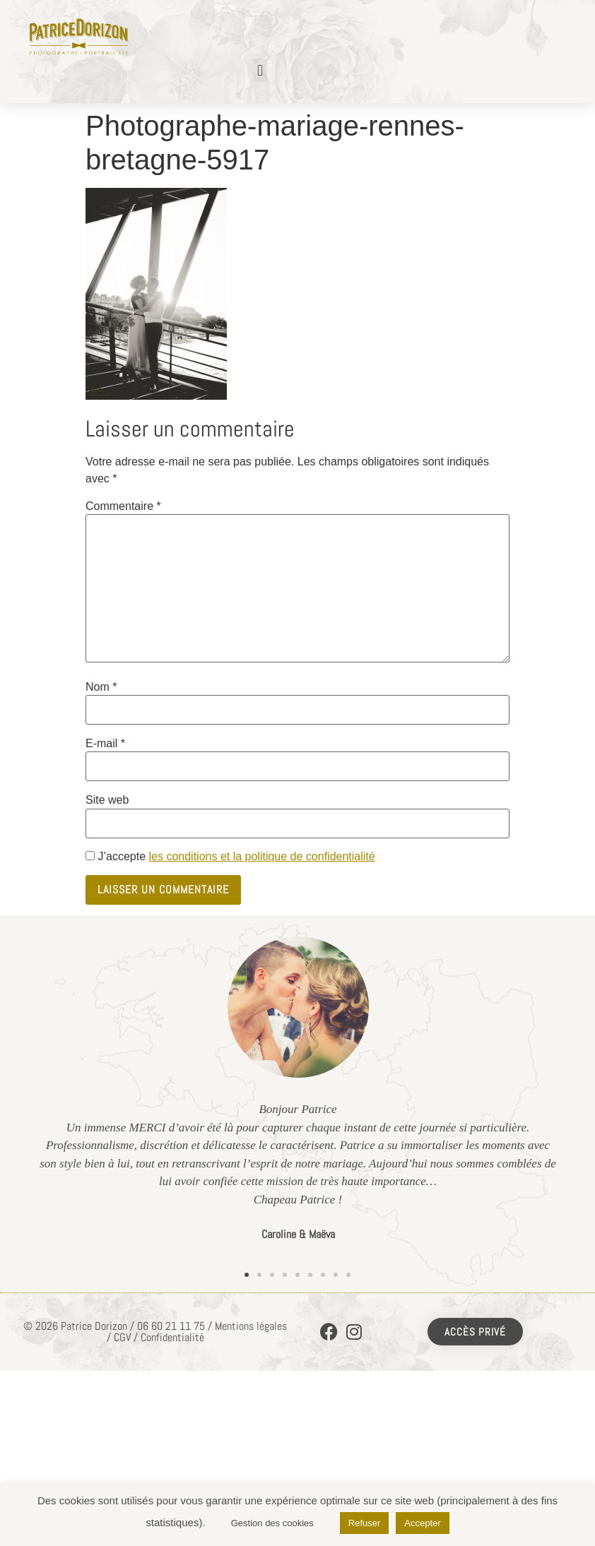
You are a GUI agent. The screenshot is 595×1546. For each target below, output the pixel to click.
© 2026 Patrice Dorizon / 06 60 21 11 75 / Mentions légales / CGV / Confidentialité (155, 1332)
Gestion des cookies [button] (272, 1523)
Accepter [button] (422, 1523)
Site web (107, 800)
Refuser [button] (364, 1523)
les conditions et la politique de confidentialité (261, 856)
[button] (260, 70)
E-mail (105, 743)
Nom (101, 687)
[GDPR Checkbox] (90, 855)
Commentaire (123, 506)
